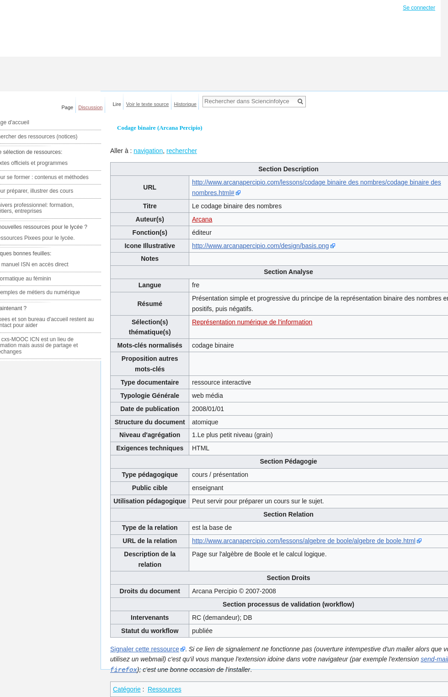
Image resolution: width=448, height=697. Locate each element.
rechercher (181, 150)
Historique (185, 104)
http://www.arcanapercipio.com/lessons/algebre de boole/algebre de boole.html (304, 540)
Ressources (164, 688)
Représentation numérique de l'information (252, 322)
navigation (148, 150)
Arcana (202, 219)
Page (68, 107)
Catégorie (127, 688)
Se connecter (419, 8)
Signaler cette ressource (144, 649)
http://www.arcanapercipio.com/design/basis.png (260, 245)
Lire (117, 104)
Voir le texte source (147, 104)
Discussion (90, 107)
